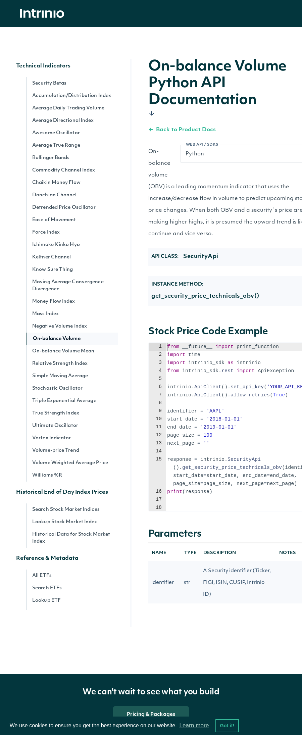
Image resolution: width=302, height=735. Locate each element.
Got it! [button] (227, 725)
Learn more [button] (194, 725)
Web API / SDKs (202, 145)
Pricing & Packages (151, 714)
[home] (44, 13)
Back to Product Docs (182, 130)
